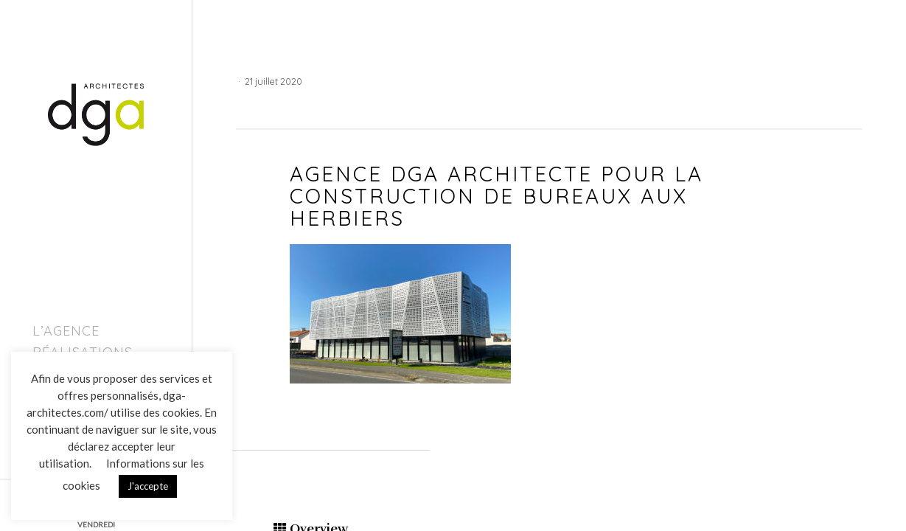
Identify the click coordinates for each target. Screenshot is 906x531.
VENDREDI (96, 524)
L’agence (66, 330)
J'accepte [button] (148, 486)
